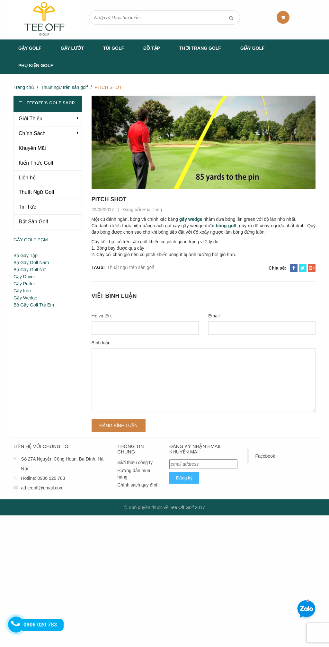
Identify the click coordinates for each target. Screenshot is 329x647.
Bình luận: (102, 342)
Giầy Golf (252, 48)
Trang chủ (23, 87)
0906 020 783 (51, 478)
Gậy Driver (24, 276)
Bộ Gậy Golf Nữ (29, 269)
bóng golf (226, 225)
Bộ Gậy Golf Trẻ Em (33, 304)
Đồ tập (151, 48)
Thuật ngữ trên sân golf (64, 87)
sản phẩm (307, 17)
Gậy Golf (29, 48)
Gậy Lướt (72, 48)
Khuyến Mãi (32, 148)
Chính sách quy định (138, 484)
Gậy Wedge (25, 297)
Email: (214, 315)
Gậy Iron (22, 290)
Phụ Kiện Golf (35, 65)
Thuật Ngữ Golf (36, 192)
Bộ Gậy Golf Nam (31, 262)
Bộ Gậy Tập (25, 255)
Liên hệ (27, 177)
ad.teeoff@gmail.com (42, 487)
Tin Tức (27, 207)
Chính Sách (32, 133)
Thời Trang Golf (200, 48)
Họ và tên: (102, 315)
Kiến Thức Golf (36, 163)
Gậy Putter (24, 283)
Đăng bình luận (119, 425)
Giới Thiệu (30, 118)
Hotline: (28, 478)
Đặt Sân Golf (33, 221)
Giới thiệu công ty (135, 462)
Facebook (265, 456)
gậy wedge (190, 219)
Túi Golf (113, 48)
